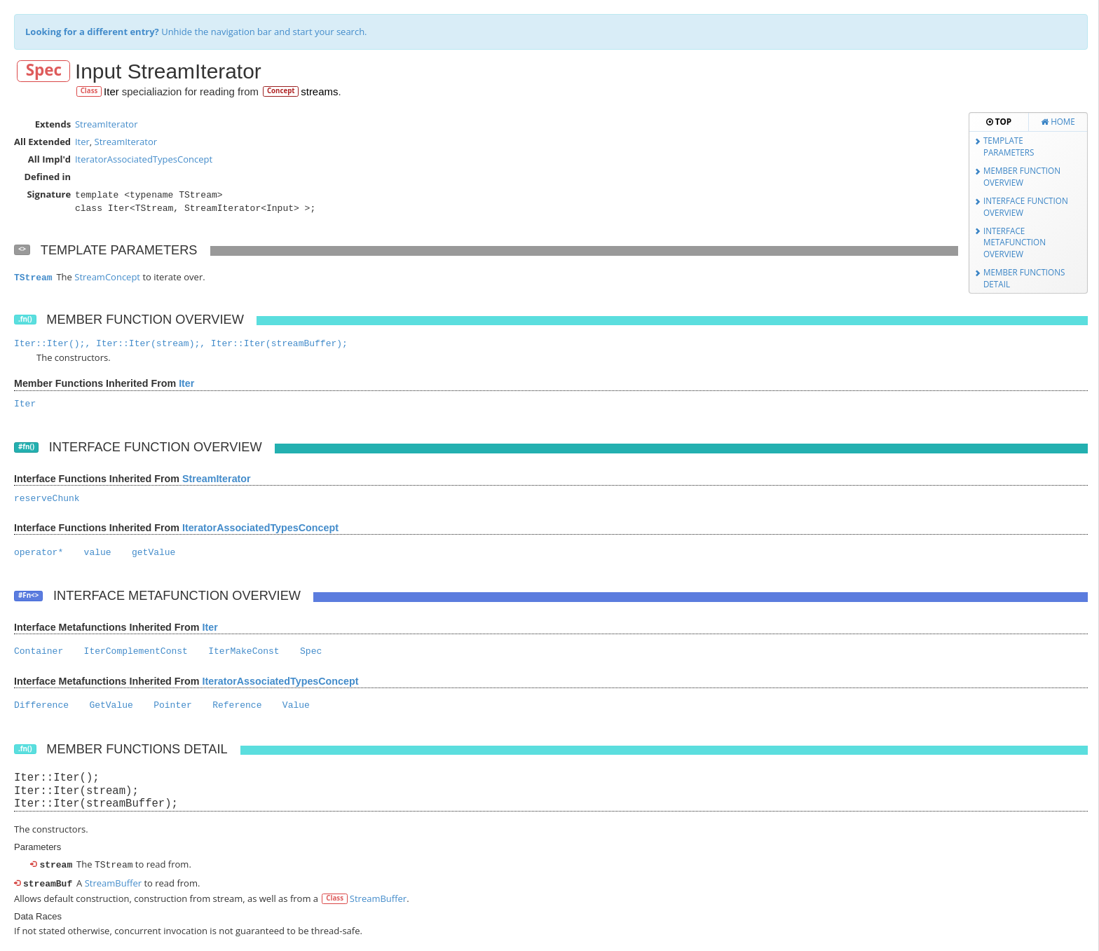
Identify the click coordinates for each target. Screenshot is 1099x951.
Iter (111, 91)
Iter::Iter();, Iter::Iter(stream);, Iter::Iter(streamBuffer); (181, 343)
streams (319, 91)
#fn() (26, 446)
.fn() (25, 319)
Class (89, 90)
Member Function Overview (1021, 176)
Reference (236, 705)
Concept (281, 90)
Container (38, 651)
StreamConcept (107, 277)
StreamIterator (106, 124)
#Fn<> (28, 595)
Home (1058, 121)
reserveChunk (47, 498)
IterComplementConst (136, 651)
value (97, 552)
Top (998, 121)
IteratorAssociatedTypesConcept (143, 159)
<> (22, 249)
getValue (153, 552)
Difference (41, 705)
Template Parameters (1009, 146)
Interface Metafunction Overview (1014, 242)
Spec (44, 70)
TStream (33, 278)
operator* (38, 552)
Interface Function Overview (1025, 206)
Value (296, 705)
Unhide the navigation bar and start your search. (196, 31)
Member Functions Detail (1024, 277)
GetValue (110, 705)
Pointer (172, 705)
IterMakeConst (243, 651)
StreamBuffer (113, 881)
